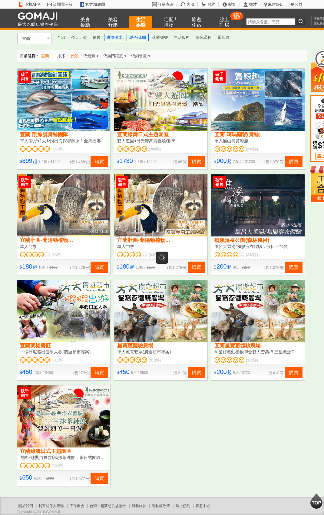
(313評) (57, 360)
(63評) (56, 255)
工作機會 (77, 506)
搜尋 (301, 21)
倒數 (97, 37)
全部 (61, 37)
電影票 (223, 37)
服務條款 (139, 506)
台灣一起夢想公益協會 (108, 506)
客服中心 (203, 506)
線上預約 (183, 506)
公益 (299, 4)
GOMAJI (39, 19)
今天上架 (79, 37)
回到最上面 (316, 501)
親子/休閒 (137, 37)
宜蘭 (26, 38)
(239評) (252, 149)
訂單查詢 (166, 4)
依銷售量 (140, 56)
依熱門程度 (114, 56)
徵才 (253, 4)
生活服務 (182, 37)
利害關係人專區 (51, 506)
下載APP (32, 4)
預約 (211, 4)
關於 (232, 4)
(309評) (155, 149)
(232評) (252, 255)
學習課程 (203, 37)
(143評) (57, 149)
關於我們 (25, 506)
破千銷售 (25, 76)
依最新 (90, 56)
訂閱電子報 (63, 4)
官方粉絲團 (95, 4)
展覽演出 (115, 37)
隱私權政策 (161, 506)
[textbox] (270, 21)
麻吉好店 (276, 4)
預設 (75, 56)
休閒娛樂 (160, 37)
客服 (190, 4)
